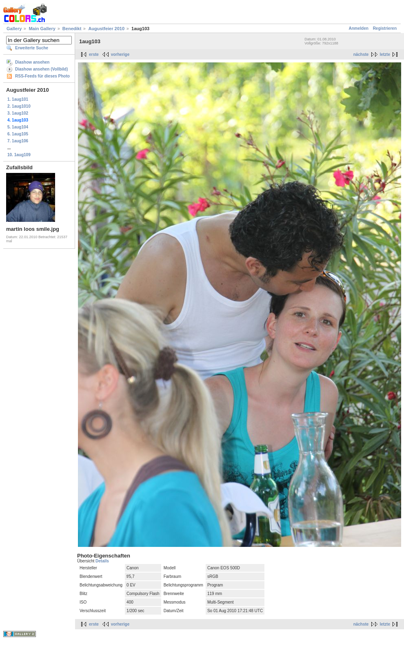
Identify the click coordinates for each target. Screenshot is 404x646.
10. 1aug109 (19, 155)
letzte (385, 54)
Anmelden (358, 28)
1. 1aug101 (17, 99)
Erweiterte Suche (31, 48)
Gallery (14, 28)
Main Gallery (42, 28)
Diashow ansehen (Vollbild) (41, 69)
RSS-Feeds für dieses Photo (42, 76)
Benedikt (71, 28)
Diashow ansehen (32, 62)
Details (102, 561)
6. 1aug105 (17, 134)
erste (94, 54)
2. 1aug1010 (19, 106)
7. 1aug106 (17, 141)
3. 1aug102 (17, 113)
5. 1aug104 (17, 127)
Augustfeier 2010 (106, 28)
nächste (361, 54)
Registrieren (385, 28)
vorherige (120, 54)
